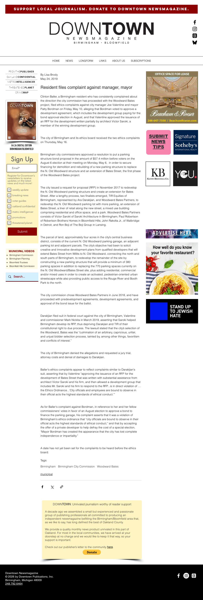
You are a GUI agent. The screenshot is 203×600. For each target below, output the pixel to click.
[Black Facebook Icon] (195, 22)
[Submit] (22, 232)
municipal (46, 474)
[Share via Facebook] (42, 487)
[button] (69, 60)
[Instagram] (195, 29)
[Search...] (22, 276)
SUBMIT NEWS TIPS (158, 141)
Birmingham (48, 466)
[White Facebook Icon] (178, 576)
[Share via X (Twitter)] (52, 487)
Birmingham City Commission (76, 466)
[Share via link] (61, 487)
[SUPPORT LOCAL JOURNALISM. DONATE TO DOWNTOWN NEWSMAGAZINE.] (101, 9)
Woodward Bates (107, 466)
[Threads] (195, 36)
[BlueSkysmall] (195, 42)
